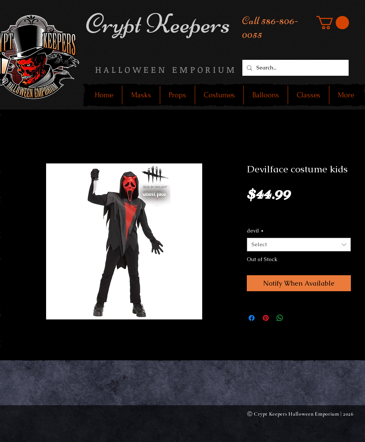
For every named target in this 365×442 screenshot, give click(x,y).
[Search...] (294, 68)
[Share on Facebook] (251, 317)
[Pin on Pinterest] (265, 317)
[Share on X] (294, 317)
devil (255, 230)
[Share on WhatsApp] (279, 317)
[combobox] (299, 245)
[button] (332, 22)
